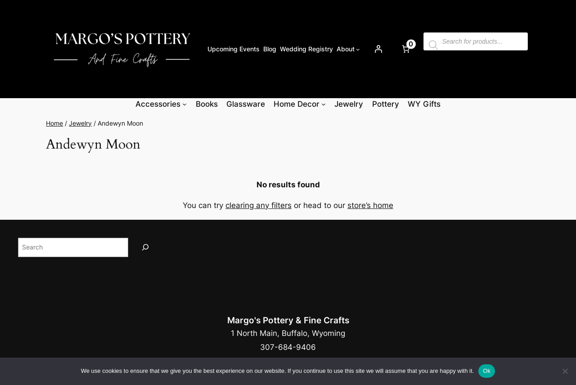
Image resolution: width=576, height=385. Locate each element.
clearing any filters (258, 205)
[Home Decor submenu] (323, 104)
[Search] (145, 247)
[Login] (378, 49)
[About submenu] (358, 49)
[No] (564, 371)
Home (54, 123)
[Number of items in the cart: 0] (405, 49)
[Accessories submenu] (184, 104)
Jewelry (80, 123)
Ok (486, 370)
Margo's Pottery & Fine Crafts (288, 320)
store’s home (370, 205)
